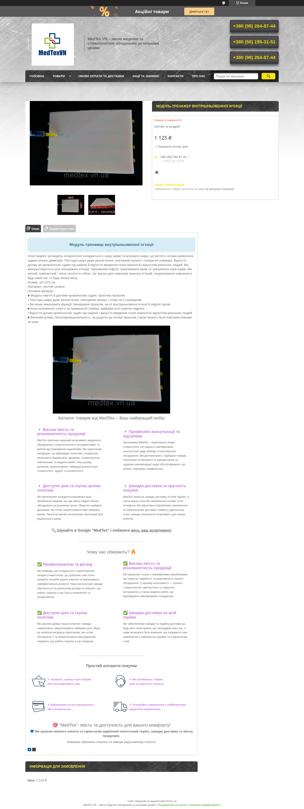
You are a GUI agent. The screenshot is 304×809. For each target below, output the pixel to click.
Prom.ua (171, 801)
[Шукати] (268, 76)
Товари (59, 76)
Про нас (198, 76)
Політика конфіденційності (205, 805)
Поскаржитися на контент (172, 805)
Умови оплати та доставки (101, 76)
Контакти (175, 76)
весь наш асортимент (151, 530)
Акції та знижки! (145, 76)
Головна (37, 76)
